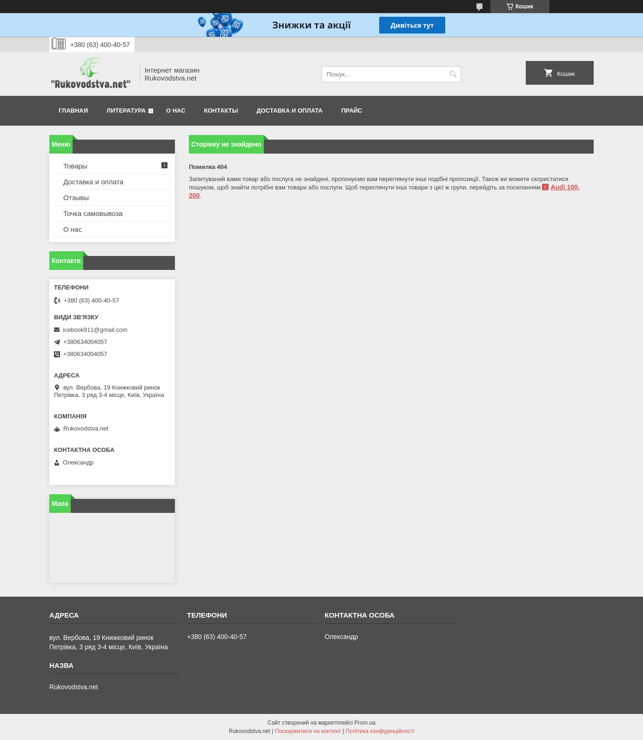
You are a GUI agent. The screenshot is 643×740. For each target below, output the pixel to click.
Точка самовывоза (93, 213)
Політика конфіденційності (380, 731)
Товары (75, 166)
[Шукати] (453, 74)
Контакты (221, 110)
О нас (176, 110)
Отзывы (76, 198)
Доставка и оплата (289, 110)
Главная (73, 110)
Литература (126, 110)
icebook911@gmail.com (95, 329)
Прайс (352, 110)
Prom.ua (365, 723)
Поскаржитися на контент (308, 731)
